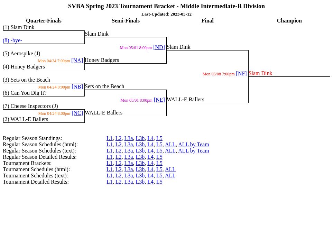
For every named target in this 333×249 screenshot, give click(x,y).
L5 (159, 138)
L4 (150, 138)
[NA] (77, 60)
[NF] (241, 73)
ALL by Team (193, 144)
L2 (118, 138)
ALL (170, 144)
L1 (110, 138)
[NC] (77, 113)
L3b (140, 138)
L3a (128, 138)
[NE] (159, 100)
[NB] (77, 87)
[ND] (159, 47)
